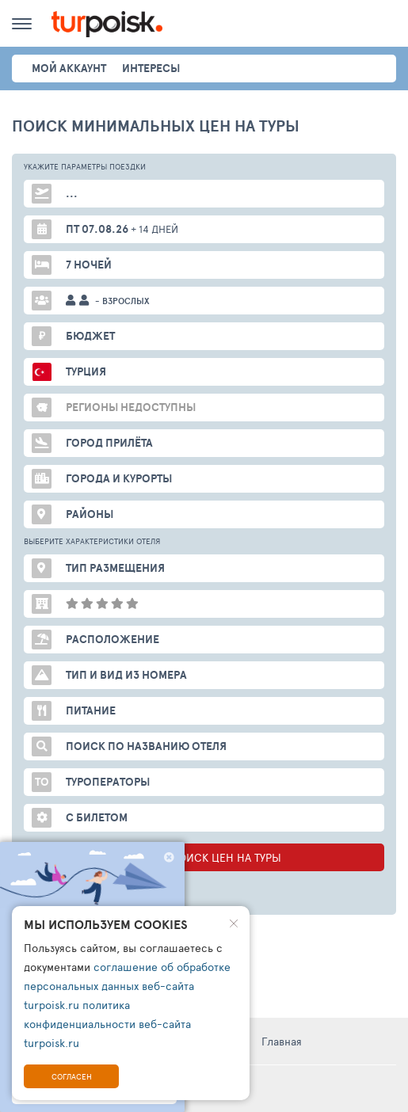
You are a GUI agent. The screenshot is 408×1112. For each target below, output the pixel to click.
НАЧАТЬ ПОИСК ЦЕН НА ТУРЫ (204, 857)
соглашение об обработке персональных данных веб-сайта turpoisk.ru (127, 985)
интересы (151, 68)
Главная (281, 1041)
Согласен (71, 1076)
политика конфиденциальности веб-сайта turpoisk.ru (107, 1023)
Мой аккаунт (69, 68)
